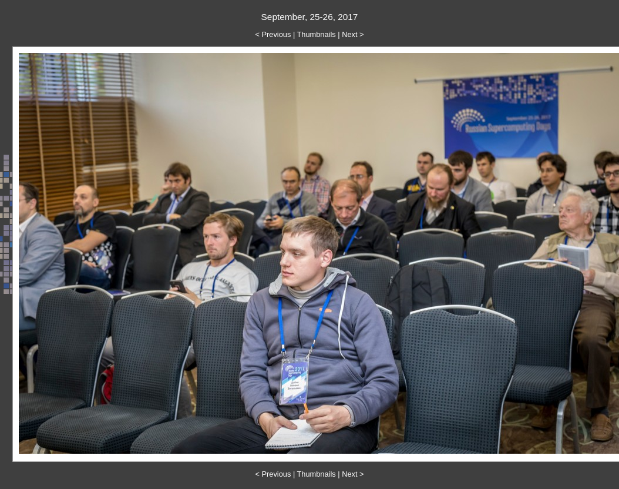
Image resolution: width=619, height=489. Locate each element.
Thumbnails (316, 34)
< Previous (273, 34)
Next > (353, 34)
